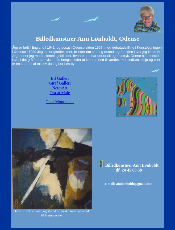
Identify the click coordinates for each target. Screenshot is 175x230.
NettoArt (59, 88)
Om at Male (60, 92)
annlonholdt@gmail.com (134, 184)
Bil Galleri (60, 78)
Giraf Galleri (60, 83)
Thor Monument (60, 101)
